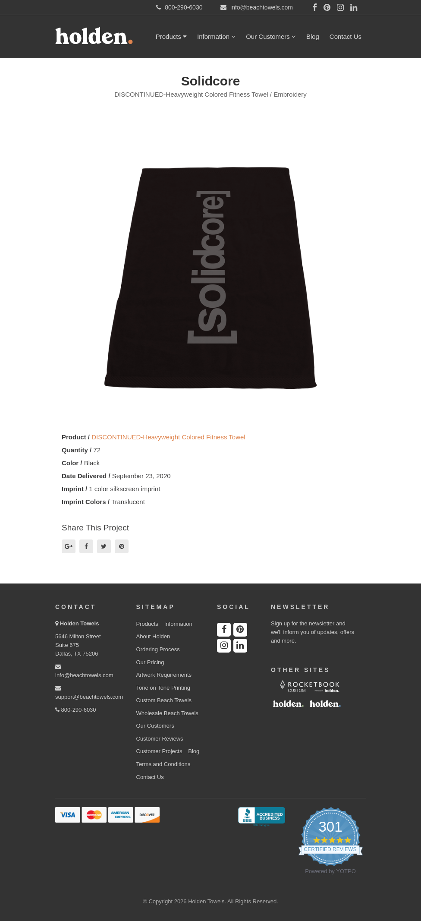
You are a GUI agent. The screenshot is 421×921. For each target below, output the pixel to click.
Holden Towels (79, 623)
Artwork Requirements (164, 675)
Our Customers (271, 36)
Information (216, 36)
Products (171, 36)
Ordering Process (158, 649)
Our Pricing (150, 662)
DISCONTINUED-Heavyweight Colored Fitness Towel (168, 437)
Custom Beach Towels (164, 700)
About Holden (153, 636)
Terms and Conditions (163, 764)
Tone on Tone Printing (163, 687)
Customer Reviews (159, 738)
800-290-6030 (75, 710)
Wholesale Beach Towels (167, 713)
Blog (312, 36)
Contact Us (345, 36)
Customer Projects (159, 751)
